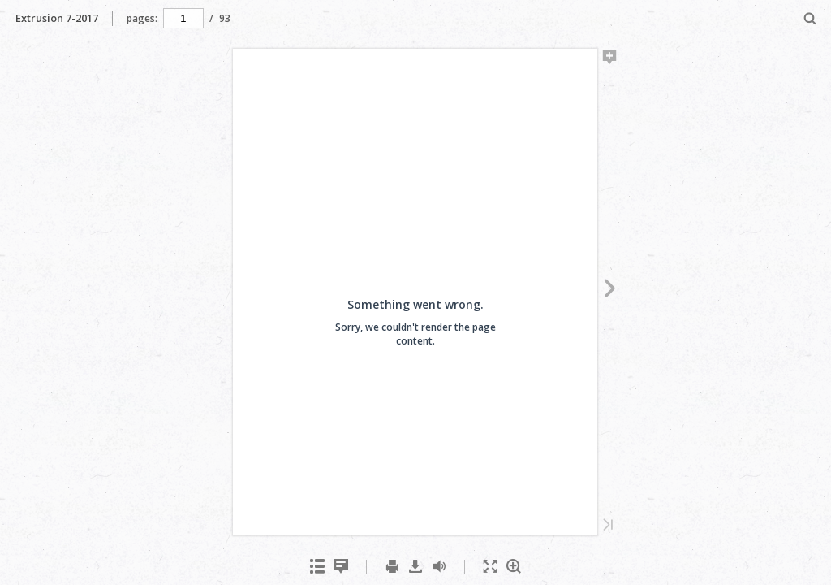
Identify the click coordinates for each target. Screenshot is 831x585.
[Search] (810, 19)
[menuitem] (810, 18)
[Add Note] (609, 60)
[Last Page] (608, 526)
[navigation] (183, 18)
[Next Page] (609, 291)
